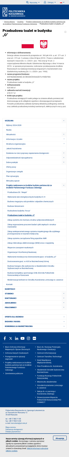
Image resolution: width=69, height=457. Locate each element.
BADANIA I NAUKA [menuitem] (35, 321)
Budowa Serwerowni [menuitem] (15, 206)
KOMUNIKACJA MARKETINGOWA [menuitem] (35, 326)
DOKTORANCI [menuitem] (10, 298)
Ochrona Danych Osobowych (16, 353)
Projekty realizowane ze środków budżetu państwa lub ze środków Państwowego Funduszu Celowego (34, 23)
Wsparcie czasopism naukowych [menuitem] (20, 247)
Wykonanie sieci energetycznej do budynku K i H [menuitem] (26, 197)
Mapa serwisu (11, 427)
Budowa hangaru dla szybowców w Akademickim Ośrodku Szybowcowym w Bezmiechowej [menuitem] (30, 267)
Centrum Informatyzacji (46, 353)
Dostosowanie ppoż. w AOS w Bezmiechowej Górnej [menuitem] (28, 261)
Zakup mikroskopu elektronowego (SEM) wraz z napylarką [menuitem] (30, 243)
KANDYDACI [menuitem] (10, 289)
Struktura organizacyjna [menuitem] (36, 144)
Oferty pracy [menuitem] (11, 167)
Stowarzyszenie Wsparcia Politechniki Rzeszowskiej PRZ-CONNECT (49, 399)
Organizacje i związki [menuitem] (14, 171)
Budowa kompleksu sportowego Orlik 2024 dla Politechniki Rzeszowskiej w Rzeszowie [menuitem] (30, 274)
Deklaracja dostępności (14, 429)
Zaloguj (50, 2)
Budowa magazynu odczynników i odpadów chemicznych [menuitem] (30, 201)
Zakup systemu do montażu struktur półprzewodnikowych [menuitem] (30, 220)
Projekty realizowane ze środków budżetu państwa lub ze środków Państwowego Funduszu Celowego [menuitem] (29, 186)
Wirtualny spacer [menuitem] (13, 180)
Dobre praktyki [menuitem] (12, 162)
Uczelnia (20, 22)
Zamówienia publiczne (14, 373)
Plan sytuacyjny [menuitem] (12, 176)
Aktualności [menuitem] (11, 134)
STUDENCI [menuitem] (9, 294)
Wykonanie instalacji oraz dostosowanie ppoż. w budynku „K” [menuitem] (31, 256)
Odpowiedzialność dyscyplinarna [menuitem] (19, 157)
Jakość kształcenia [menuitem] (13, 148)
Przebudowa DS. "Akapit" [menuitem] (17, 192)
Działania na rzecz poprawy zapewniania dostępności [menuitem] (27, 153)
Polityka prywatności (13, 432)
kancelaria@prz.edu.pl (19, 423)
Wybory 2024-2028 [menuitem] (13, 125)
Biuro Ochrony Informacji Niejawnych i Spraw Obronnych (17, 348)
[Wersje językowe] (62, 2)
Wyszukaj (33, 2)
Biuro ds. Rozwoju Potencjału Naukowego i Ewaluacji (49, 348)
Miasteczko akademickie (47, 381)
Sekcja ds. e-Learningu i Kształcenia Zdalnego (46, 392)
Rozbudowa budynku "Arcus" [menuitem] (18, 210)
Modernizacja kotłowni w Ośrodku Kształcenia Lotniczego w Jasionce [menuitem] (35, 280)
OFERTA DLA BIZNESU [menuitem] (35, 317)
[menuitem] (64, 121)
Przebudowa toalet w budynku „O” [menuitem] (21, 215)
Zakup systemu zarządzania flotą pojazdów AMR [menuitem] (27, 238)
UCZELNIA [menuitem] (9, 121)
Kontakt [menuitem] (9, 284)
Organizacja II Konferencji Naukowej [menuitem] (21, 252)
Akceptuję (60, 438)
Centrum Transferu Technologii (49, 356)
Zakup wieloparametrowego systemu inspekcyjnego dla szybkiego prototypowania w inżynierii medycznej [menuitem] (33, 232)
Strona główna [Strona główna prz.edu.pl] (9, 22)
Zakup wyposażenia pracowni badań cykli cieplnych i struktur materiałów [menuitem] (31, 225)
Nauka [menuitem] (8, 130)
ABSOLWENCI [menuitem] (10, 303)
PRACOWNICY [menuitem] (11, 307)
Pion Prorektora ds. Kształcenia (49, 366)
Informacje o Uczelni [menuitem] (36, 139)
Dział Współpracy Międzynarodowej (44, 361)
